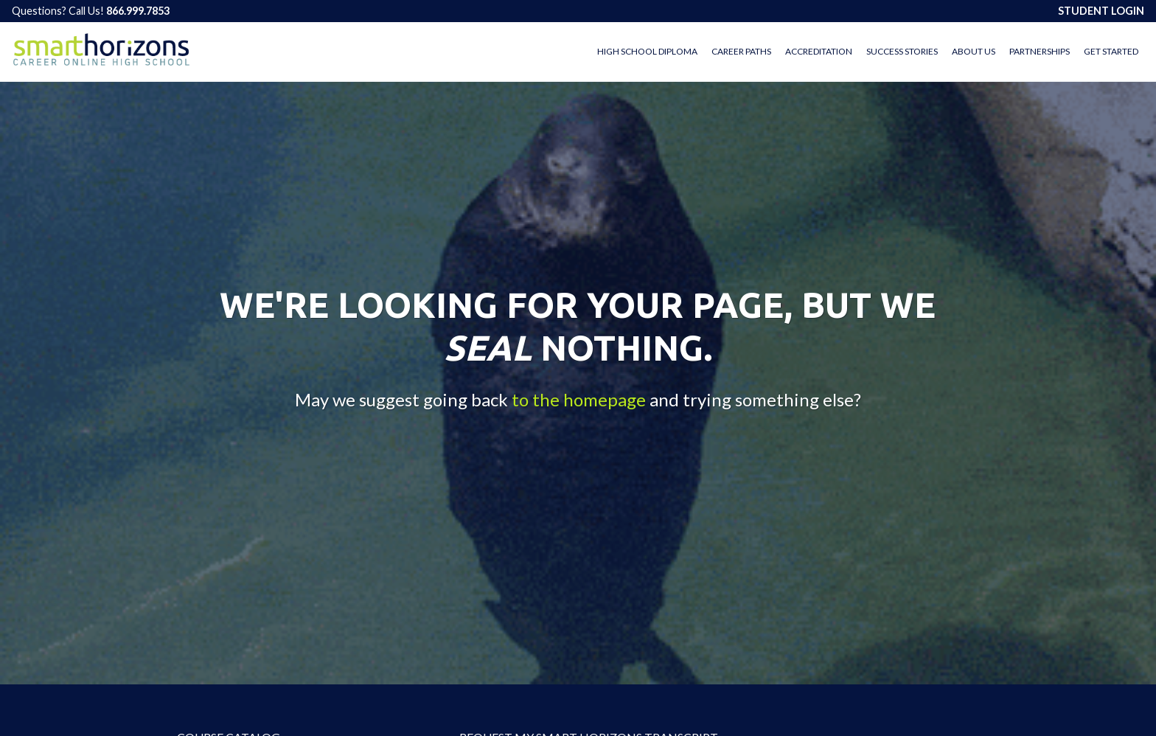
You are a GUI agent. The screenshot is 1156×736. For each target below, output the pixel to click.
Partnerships (1039, 51)
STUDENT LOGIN (1101, 10)
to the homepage (579, 400)
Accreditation (818, 51)
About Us (973, 51)
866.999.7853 (138, 10)
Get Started (1111, 51)
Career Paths (741, 51)
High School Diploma (647, 51)
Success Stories (902, 51)
